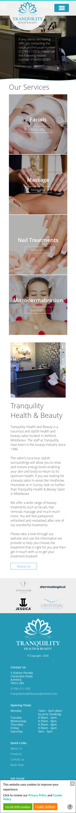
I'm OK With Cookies (17, 807)
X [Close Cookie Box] (72, 783)
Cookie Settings (45, 807)
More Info (38, 129)
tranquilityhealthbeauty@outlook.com (34, 694)
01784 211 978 (20, 688)
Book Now (17, 765)
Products (16, 754)
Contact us (17, 759)
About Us (23, 566)
